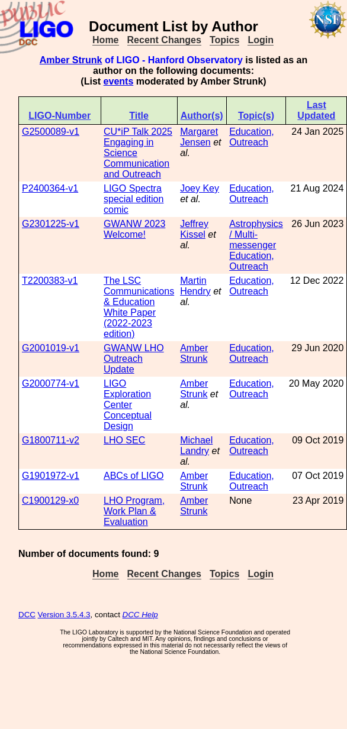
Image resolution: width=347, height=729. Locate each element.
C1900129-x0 (50, 500)
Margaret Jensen (199, 137)
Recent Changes (164, 40)
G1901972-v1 (50, 476)
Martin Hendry (195, 286)
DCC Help (140, 614)
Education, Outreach (251, 137)
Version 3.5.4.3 (64, 614)
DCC (27, 614)
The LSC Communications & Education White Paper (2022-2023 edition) (139, 307)
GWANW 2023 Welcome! (134, 229)
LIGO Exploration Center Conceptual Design (128, 404)
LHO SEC (124, 440)
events (119, 81)
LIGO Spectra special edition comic (133, 199)
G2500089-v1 (50, 132)
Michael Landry (196, 445)
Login (261, 40)
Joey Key (199, 188)
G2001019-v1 (50, 348)
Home (105, 40)
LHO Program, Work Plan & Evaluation (134, 511)
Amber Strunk (71, 60)
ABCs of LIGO (133, 476)
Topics (224, 40)
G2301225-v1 (50, 224)
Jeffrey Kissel (194, 229)
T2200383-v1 (50, 281)
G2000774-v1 (50, 383)
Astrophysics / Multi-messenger (256, 234)
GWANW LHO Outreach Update (134, 358)
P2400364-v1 (50, 188)
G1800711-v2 (50, 440)
